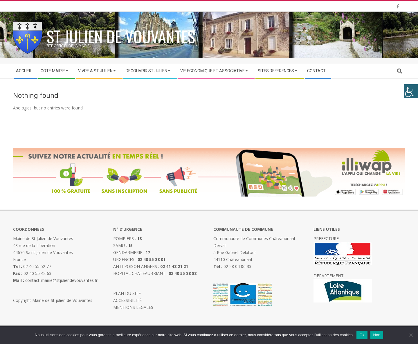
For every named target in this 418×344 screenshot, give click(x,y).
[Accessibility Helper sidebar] (411, 91)
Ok (361, 335)
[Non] (411, 335)
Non (377, 335)
